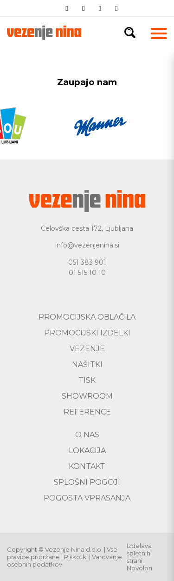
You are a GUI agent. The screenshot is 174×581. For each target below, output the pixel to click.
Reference (87, 411)
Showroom (87, 396)
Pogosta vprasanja (87, 498)
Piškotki (76, 557)
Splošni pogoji (87, 482)
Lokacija (87, 450)
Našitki (87, 364)
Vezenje (87, 348)
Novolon (139, 568)
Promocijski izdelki (87, 332)
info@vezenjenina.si (87, 245)
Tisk (87, 380)
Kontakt (87, 466)
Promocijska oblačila (87, 317)
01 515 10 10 (87, 272)
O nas (87, 434)
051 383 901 (87, 262)
